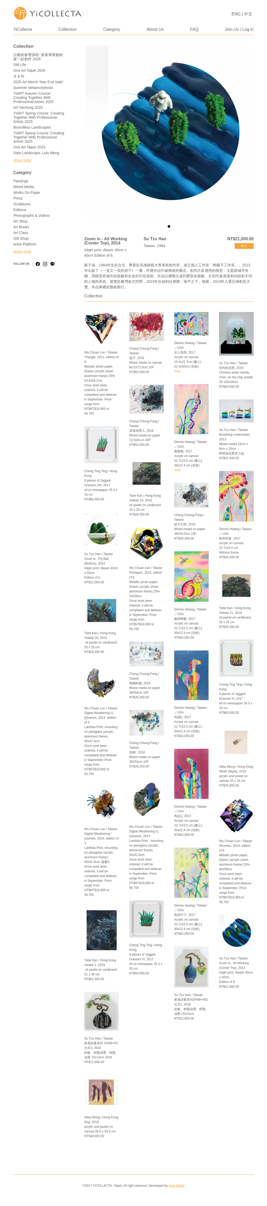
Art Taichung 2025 (28, 107)
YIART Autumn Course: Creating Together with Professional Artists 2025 (33, 97)
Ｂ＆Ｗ (18, 76)
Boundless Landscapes (32, 127)
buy (244, 246)
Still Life (19, 65)
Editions (19, 210)
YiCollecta (22, 29)
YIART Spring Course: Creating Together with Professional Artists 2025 (38, 117)
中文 (248, 14)
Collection (67, 29)
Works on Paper (26, 192)
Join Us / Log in (239, 29)
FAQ (194, 29)
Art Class (20, 233)
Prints (18, 198)
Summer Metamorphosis (33, 88)
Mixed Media (23, 187)
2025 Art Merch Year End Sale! (38, 82)
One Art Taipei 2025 (29, 147)
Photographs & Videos (31, 215)
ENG (236, 14)
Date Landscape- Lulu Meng (36, 153)
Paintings (20, 181)
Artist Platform (24, 244)
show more (22, 160)
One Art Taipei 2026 (29, 70)
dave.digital (176, 1185)
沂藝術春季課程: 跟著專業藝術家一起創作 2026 (38, 57)
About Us (155, 29)
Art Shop (20, 221)
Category (111, 29)
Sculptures (22, 204)
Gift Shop (20, 238)
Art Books (21, 227)
